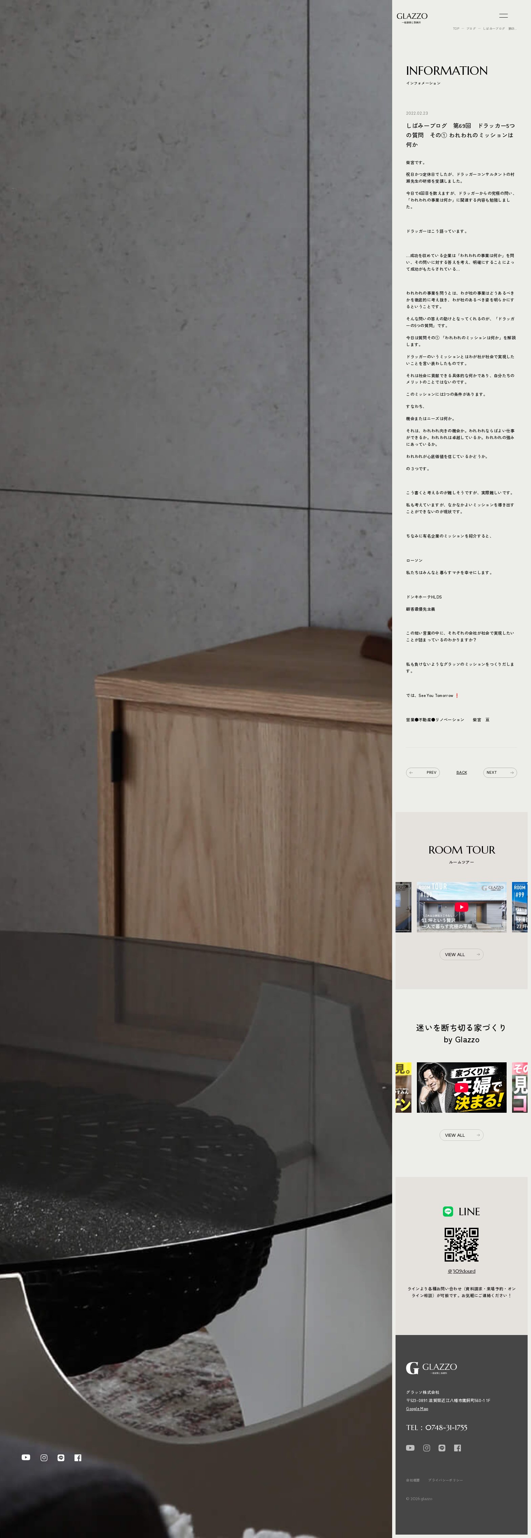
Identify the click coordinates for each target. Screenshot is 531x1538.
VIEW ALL (455, 954)
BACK (461, 772)
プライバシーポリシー (445, 1480)
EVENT (29, 737)
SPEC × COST (37, 785)
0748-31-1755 (446, 1427)
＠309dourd (461, 1271)
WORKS (31, 753)
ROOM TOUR (38, 769)
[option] (461, 907)
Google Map (417, 1408)
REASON (31, 801)
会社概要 (413, 1480)
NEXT (500, 772)
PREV (423, 772)
